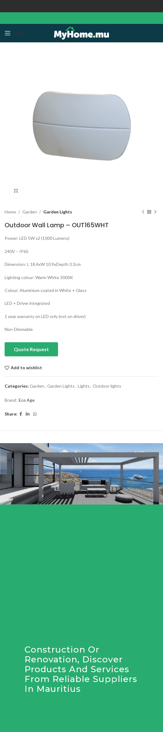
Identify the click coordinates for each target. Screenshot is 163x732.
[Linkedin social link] (27, 414)
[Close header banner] (155, 6)
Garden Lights (57, 211)
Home (10, 211)
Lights (84, 386)
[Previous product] (143, 212)
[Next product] (155, 212)
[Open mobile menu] (15, 33)
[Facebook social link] (20, 414)
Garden (29, 211)
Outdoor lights (107, 386)
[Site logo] (81, 32)
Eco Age (27, 400)
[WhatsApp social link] (35, 414)
